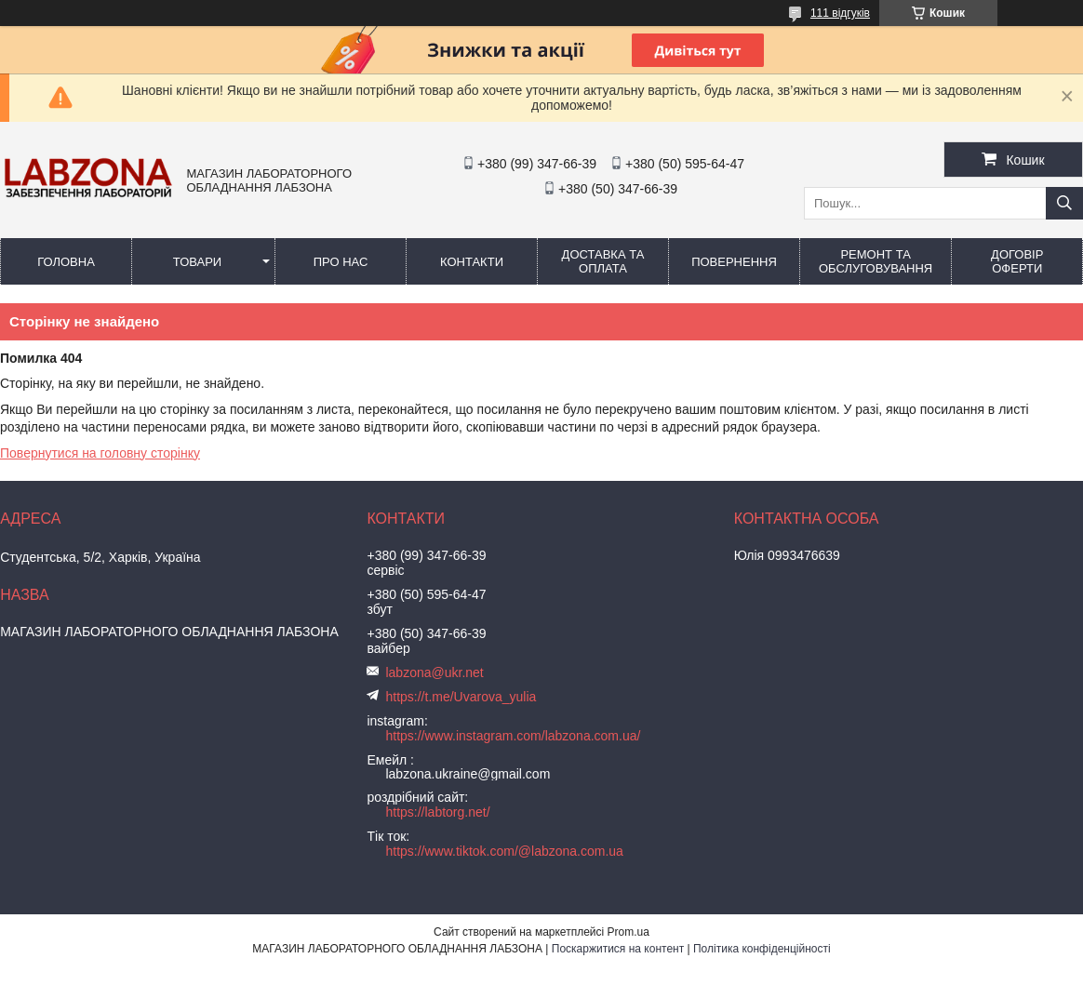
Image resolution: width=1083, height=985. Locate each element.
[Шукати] (1064, 203)
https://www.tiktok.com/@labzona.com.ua (503, 851)
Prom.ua (628, 931)
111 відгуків (840, 13)
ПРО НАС (341, 262)
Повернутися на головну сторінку (100, 453)
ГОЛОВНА (66, 262)
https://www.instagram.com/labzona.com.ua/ (512, 735)
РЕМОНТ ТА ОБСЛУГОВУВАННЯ (875, 261)
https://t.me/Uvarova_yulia (460, 696)
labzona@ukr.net (434, 672)
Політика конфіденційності (762, 948)
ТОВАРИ (197, 262)
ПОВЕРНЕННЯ (734, 262)
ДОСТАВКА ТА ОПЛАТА (603, 261)
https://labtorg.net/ (437, 812)
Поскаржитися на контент (618, 948)
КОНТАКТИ (471, 262)
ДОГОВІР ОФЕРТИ (1017, 261)
